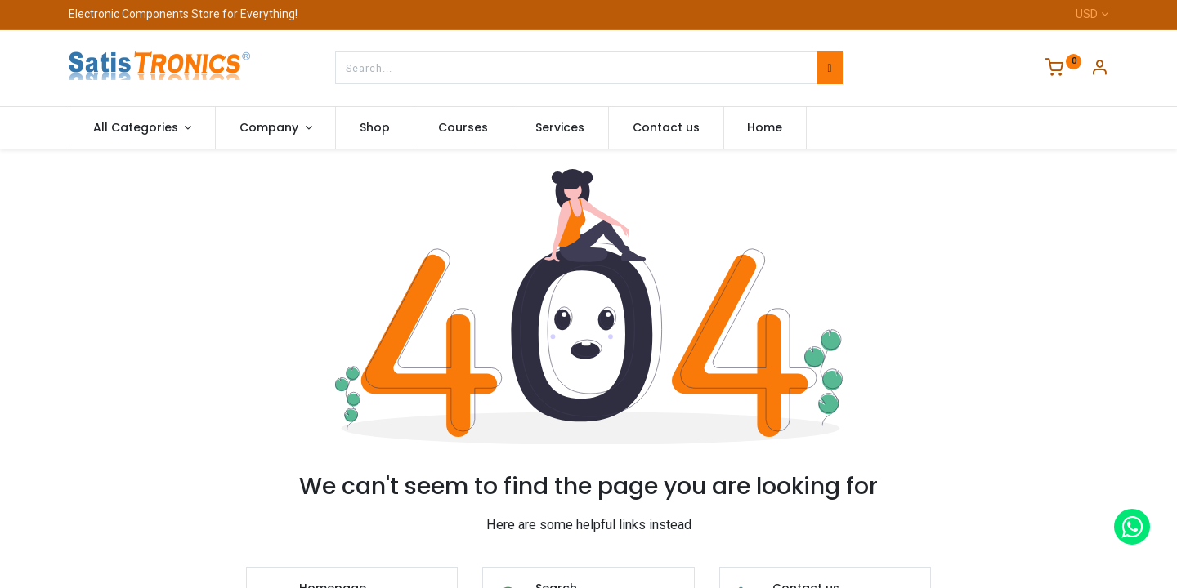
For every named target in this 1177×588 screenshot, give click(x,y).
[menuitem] (375, 128)
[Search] (829, 67)
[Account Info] (1099, 69)
